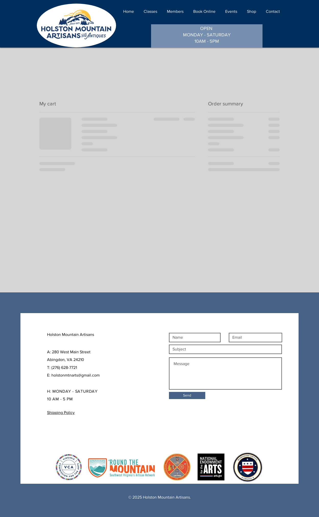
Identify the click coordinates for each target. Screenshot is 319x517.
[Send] (187, 395)
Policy (72, 432)
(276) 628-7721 (64, 367)
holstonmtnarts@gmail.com (75, 375)
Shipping (56, 432)
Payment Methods (64, 440)
